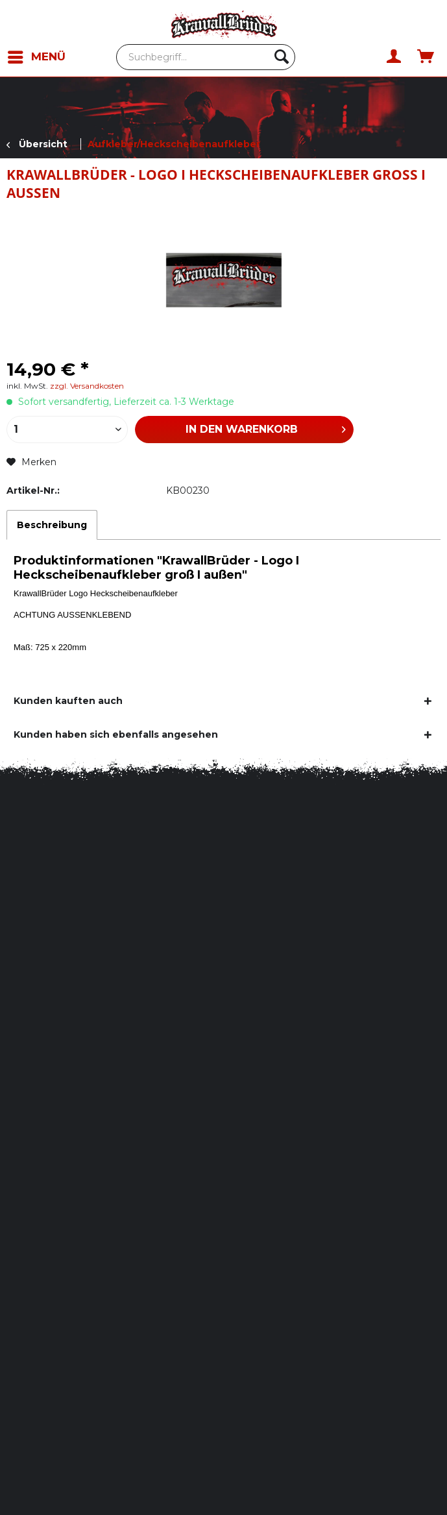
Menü (37, 55)
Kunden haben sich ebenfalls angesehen (116, 734)
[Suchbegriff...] (205, 57)
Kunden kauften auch (68, 701)
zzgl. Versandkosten (87, 386)
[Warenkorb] (426, 57)
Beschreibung (52, 525)
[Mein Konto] (394, 57)
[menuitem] (42, 57)
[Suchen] (281, 56)
